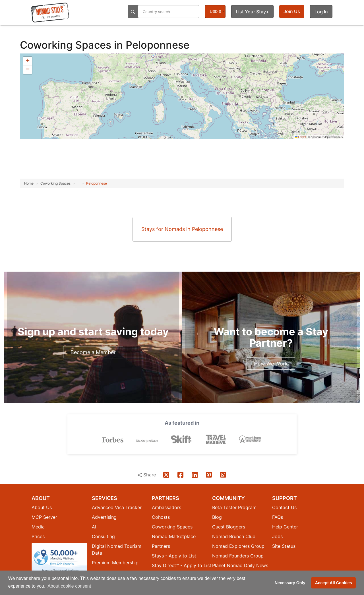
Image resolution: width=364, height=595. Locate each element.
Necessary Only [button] (290, 582)
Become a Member (93, 352)
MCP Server (44, 517)
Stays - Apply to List (174, 555)
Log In (321, 12)
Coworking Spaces (67, 45)
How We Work (271, 364)
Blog (217, 517)
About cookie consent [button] (69, 586)
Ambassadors (166, 507)
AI (94, 526)
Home (29, 183)
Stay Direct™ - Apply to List (181, 565)
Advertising (104, 517)
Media (38, 526)
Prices (38, 536)
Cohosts (161, 517)
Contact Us (284, 507)
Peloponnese (96, 183)
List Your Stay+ (252, 12)
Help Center (285, 526)
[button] (27, 61)
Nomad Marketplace (174, 536)
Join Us (292, 11)
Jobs (277, 536)
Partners (161, 546)
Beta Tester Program (234, 507)
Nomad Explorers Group (238, 546)
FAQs (277, 517)
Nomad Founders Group (238, 555)
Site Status (283, 546)
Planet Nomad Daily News (240, 565)
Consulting (103, 536)
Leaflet (300, 137)
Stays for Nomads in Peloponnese (182, 229)
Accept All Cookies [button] (333, 582)
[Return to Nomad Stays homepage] (50, 12)
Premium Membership (115, 562)
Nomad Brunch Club (233, 536)
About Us (42, 507)
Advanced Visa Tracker (117, 507)
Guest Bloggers (228, 526)
